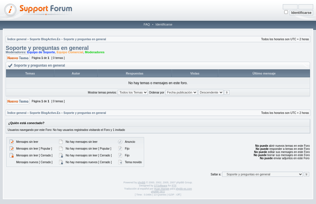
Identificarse (163, 24)
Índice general (16, 39)
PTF (174, 185)
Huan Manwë (161, 188)
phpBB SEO (158, 191)
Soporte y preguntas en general (85, 39)
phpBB (141, 182)
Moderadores (94, 52)
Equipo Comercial (70, 52)
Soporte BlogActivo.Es (45, 39)
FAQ (147, 24)
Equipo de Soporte (41, 52)
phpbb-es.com (184, 188)
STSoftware (160, 185)
